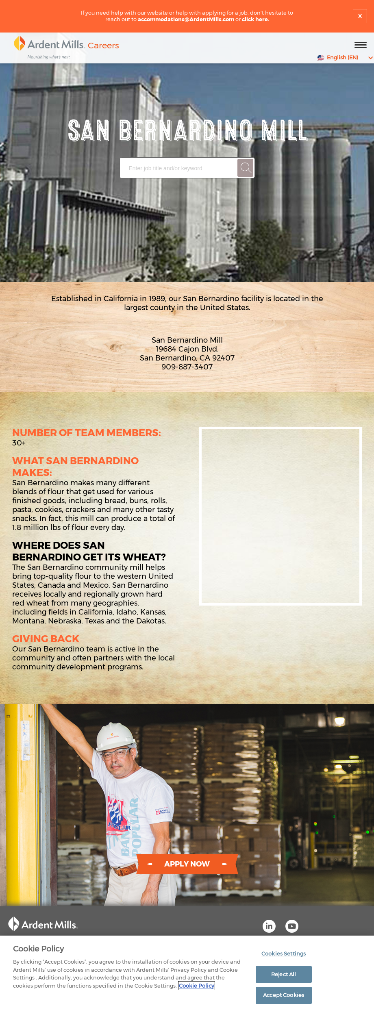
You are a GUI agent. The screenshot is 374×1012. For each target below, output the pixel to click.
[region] (187, 974)
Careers (103, 45)
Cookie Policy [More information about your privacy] (196, 985)
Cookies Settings (283, 953)
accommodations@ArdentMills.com (186, 19)
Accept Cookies (283, 995)
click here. (255, 19)
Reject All (283, 974)
